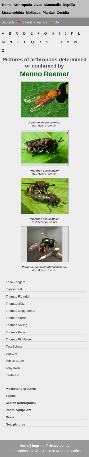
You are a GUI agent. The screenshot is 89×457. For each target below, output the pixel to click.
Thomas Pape (15, 332)
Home (6, 5)
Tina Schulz (14, 346)
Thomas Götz (15, 303)
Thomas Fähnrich (18, 296)
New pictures (15, 424)
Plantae (48, 12)
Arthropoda (23, 5)
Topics (11, 396)
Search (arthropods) (21, 403)
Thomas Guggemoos (20, 310)
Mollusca (33, 12)
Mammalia (52, 5)
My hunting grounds (21, 388)
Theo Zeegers (15, 282)
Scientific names (37, 22)
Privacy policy (57, 446)
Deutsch (10, 22)
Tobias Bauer (15, 360)
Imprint (38, 446)
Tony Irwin (13, 368)
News (10, 417)
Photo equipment (18, 410)
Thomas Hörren (17, 318)
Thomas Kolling (16, 325)
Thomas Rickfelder (19, 339)
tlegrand (11, 353)
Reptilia (69, 5)
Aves (38, 5)
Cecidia (63, 12)
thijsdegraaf (14, 289)
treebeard (12, 375)
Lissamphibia (13, 12)
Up (58, 22)
